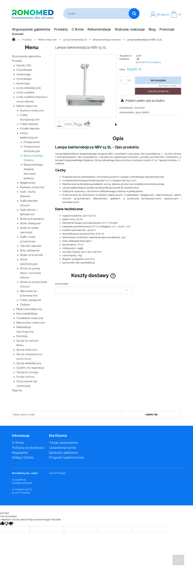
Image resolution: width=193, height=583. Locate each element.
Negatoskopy (28, 182)
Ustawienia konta (62, 448)
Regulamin (20, 452)
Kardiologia (23, 83)
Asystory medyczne (32, 110)
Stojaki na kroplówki (31, 254)
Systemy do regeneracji (30, 367)
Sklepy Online (23, 457)
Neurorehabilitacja (26, 313)
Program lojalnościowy (66, 457)
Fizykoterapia (24, 69)
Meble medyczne (26, 106)
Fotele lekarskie (29, 124)
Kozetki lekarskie (29, 128)
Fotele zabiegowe (30, 300)
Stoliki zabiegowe (30, 223)
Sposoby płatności (63, 452)
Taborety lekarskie (30, 245)
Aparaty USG (23, 65)
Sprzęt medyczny (26, 349)
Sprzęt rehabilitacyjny (28, 363)
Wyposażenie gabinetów (26, 56)
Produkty (17, 60)
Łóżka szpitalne (25, 92)
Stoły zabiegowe (30, 250)
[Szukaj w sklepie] (97, 14)
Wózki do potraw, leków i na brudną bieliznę (30, 273)
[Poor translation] (9, 523)
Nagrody (17, 390)
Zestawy (25, 304)
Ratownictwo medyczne (30, 322)
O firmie (18, 443)
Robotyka (22, 336)
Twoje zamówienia (63, 443)
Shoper (62, 473)
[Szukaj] (134, 13)
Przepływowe (32, 142)
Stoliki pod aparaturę (32, 218)
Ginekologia (23, 74)
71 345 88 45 (19, 479)
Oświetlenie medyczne (29, 318)
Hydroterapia (24, 78)
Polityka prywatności (28, 448)
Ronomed (139, 107)
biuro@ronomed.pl (22, 483)
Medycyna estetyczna (29, 309)
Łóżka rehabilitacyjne (28, 87)
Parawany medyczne (32, 187)
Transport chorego (27, 372)
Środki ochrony (25, 376)
